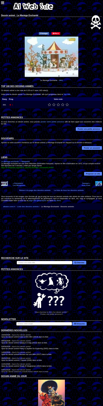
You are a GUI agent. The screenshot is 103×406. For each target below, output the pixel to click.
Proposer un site (93, 174)
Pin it (56, 33)
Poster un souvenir (92, 148)
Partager (44, 33)
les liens (57, 201)
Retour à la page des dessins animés (35, 190)
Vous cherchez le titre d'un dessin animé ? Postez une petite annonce (51, 293)
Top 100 (66, 94)
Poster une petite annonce (89, 129)
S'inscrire (79, 324)
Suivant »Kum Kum (86, 184)
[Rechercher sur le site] (44, 262)
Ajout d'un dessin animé (21, 335)
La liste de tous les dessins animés (69, 190)
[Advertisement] (51, 235)
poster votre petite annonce (52, 122)
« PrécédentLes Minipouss (19, 184)
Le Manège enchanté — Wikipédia (15, 162)
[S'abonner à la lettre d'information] (44, 323)
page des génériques (38, 201)
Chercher (79, 263)
